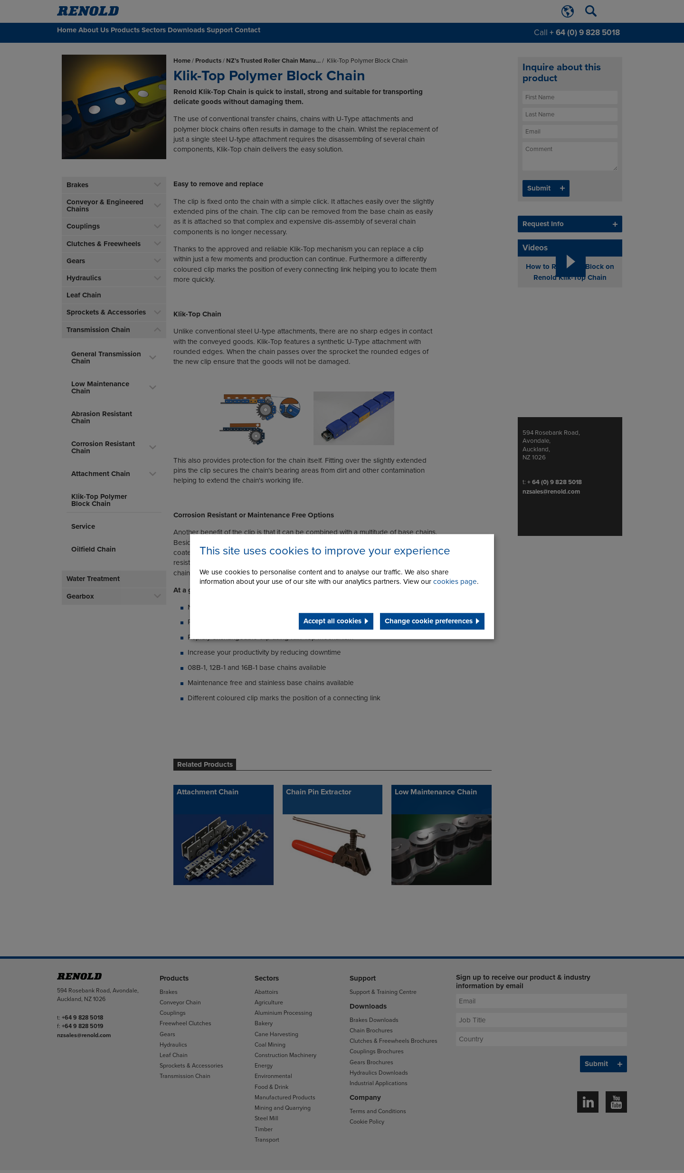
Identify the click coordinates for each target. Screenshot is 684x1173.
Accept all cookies (332, 621)
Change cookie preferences (429, 621)
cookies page (455, 581)
